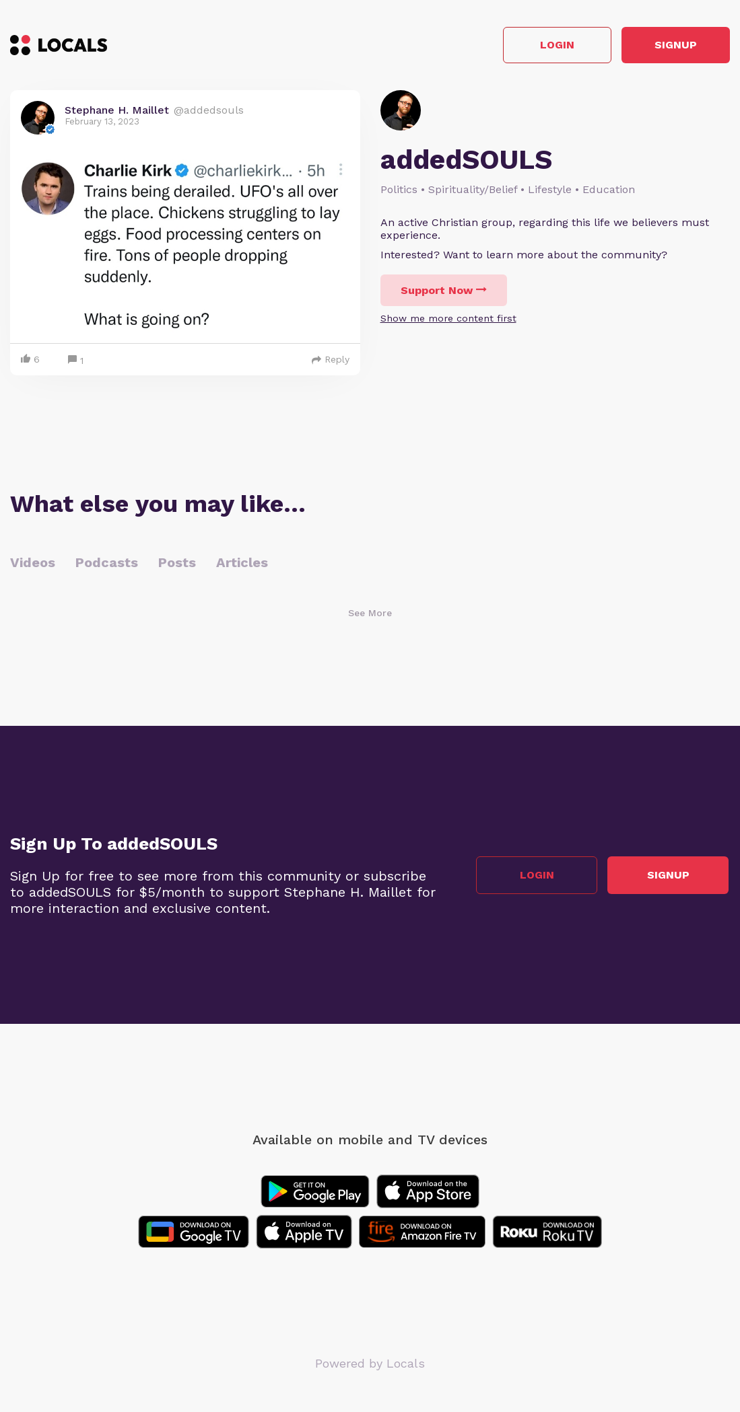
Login (538, 46)
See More (370, 614)
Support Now (444, 291)
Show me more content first (448, 319)
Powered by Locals (370, 1365)
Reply (330, 360)
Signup (669, 46)
